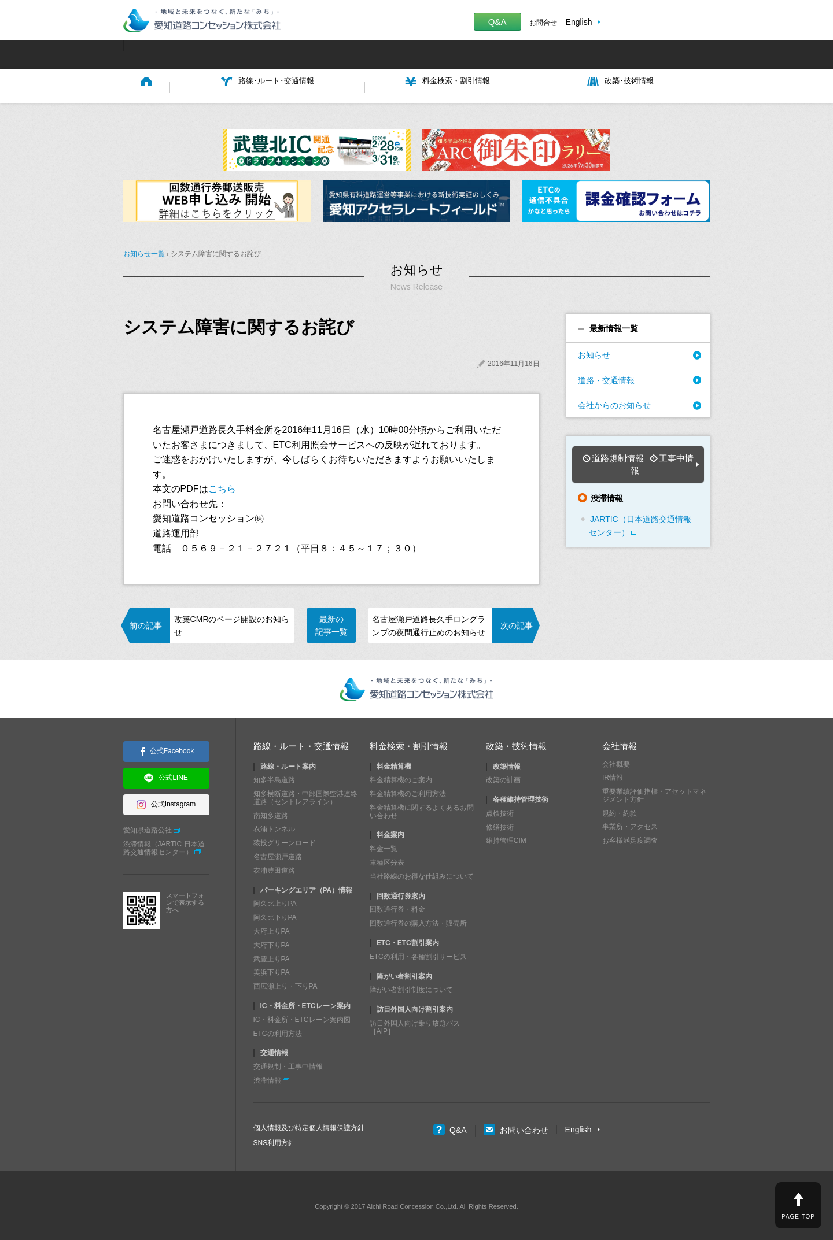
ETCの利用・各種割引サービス (418, 954)
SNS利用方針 (274, 1140)
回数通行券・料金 (397, 907)
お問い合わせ (516, 1127)
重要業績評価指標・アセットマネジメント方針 (654, 793)
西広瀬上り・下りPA (285, 984)
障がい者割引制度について (411, 987)
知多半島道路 (274, 777)
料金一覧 (383, 846)
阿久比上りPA (275, 901)
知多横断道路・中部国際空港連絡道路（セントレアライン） (305, 795)
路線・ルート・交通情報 (301, 744)
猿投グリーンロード (284, 840)
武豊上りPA (271, 956)
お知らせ (594, 352)
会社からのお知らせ (614, 402)
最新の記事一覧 (331, 623)
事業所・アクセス (630, 824)
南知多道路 (270, 813)
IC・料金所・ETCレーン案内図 (302, 1017)
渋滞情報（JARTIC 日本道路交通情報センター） (164, 845)
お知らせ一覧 (144, 251)
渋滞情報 (267, 1078)
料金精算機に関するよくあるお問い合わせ (422, 809)
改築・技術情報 (516, 744)
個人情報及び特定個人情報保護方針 (308, 1125)
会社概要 (616, 761)
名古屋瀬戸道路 (277, 854)
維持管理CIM (506, 838)
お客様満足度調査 (630, 838)
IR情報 (612, 775)
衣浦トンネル (274, 827)
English (579, 22)
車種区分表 (387, 860)
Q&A (497, 22)
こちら (222, 486)
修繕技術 (500, 824)
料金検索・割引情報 (409, 744)
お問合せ (543, 22)
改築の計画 (503, 777)
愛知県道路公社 (147, 828)
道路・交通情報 (606, 377)
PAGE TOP (798, 1216)
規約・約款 (619, 810)
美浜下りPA (271, 970)
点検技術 (500, 810)
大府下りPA (271, 942)
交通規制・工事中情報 (288, 1064)
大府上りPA (271, 928)
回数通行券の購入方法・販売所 (418, 921)
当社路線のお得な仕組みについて (422, 873)
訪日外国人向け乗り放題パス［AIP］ (415, 1024)
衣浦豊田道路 (274, 868)
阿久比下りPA (275, 915)
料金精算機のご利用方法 (408, 791)
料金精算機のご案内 (401, 777)
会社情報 (619, 744)
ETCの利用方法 (277, 1031)
